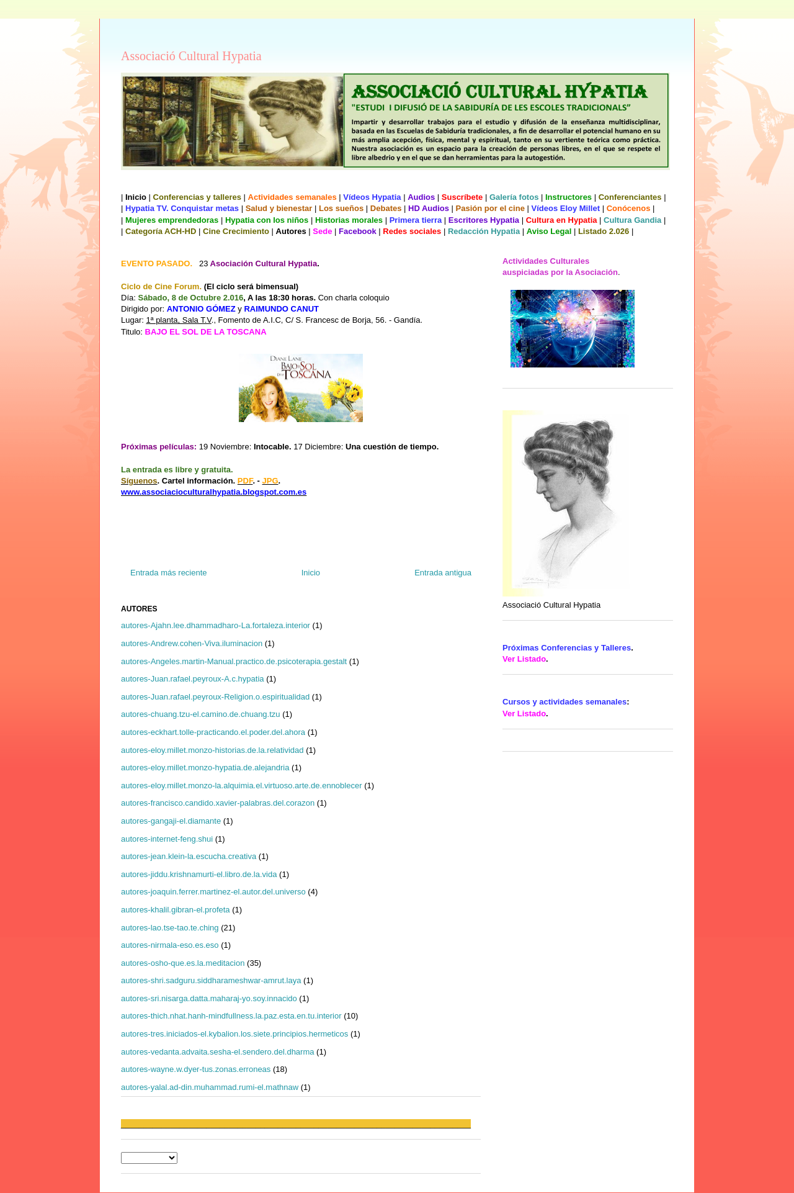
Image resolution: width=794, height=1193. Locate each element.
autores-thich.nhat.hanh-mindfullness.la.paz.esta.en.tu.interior (231, 1015)
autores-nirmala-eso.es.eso (170, 945)
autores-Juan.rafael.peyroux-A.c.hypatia (192, 678)
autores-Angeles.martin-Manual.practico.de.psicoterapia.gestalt (234, 661)
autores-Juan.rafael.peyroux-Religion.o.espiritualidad (215, 696)
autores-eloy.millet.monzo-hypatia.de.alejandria (205, 767)
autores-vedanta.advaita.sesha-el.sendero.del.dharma (217, 1051)
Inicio (310, 572)
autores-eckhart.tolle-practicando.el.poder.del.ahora (213, 732)
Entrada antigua (442, 572)
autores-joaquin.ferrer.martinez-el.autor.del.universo (213, 891)
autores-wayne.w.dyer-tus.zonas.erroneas (195, 1069)
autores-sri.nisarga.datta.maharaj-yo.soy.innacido (209, 998)
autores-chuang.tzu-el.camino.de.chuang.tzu (200, 714)
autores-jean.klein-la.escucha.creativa (188, 856)
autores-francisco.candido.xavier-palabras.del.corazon (217, 803)
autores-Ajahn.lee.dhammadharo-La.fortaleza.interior (215, 625)
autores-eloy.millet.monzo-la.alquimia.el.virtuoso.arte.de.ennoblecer (241, 785)
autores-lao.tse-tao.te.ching (170, 927)
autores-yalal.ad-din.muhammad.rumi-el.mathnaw (209, 1087)
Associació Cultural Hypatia (191, 56)
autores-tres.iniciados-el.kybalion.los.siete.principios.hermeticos (234, 1033)
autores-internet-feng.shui (167, 839)
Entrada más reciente (168, 572)
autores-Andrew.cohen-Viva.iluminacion (191, 643)
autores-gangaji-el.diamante (171, 821)
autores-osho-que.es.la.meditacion (182, 963)
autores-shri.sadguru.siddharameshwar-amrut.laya (211, 980)
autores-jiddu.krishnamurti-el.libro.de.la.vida (199, 874)
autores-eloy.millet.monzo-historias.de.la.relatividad (212, 750)
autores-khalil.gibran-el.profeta (175, 909)
